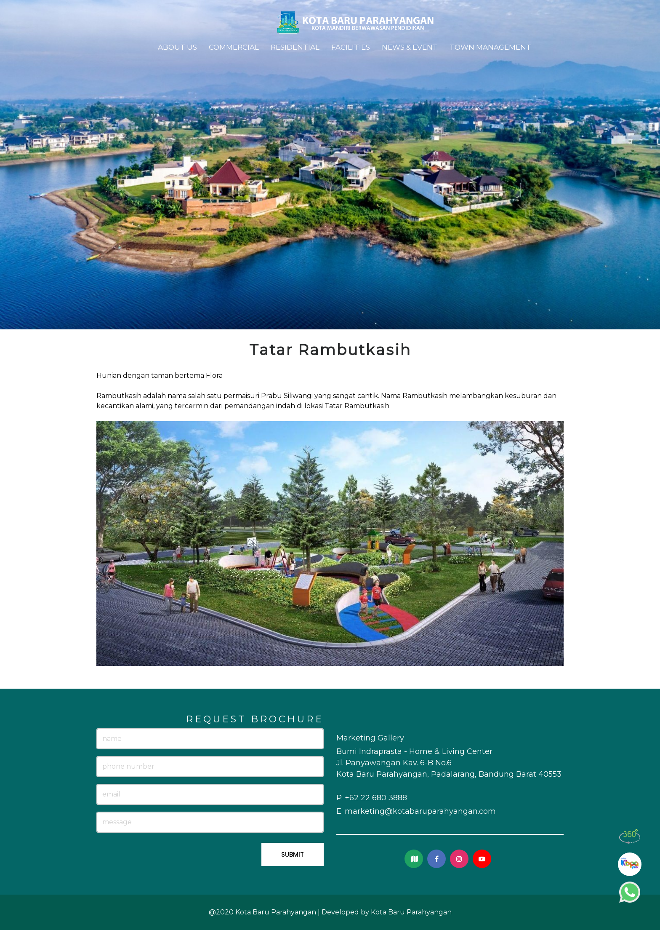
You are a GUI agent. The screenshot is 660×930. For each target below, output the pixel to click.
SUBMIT (292, 854)
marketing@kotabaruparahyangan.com (420, 811)
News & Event (410, 47)
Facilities (350, 47)
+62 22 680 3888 (376, 797)
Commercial (234, 47)
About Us (177, 47)
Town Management (490, 47)
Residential (295, 47)
